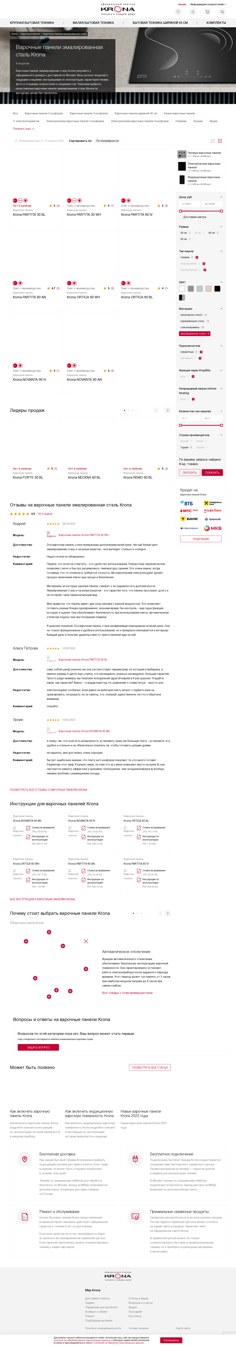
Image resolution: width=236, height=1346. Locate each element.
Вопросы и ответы (141, 1302)
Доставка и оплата (97, 1298)
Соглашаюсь (171, 1340)
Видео (133, 1307)
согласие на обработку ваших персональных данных (82, 1340)
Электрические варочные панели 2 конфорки (75, 121)
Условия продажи (139, 1328)
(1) (112, 205)
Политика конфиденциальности (103, 1328)
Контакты (135, 1316)
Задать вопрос (38, 1047)
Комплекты (216, 22)
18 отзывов (45, 513)
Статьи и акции (138, 1298)
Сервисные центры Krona (101, 1307)
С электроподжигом (26, 121)
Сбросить (190, 472)
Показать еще (22, 128)
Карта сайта (183, 1328)
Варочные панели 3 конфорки (89, 113)
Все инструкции (42, 899)
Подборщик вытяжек (98, 1320)
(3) (58, 205)
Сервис (90, 1302)
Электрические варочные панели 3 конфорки (140, 121)
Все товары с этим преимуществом (127, 992)
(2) (55, 468)
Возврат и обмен (96, 1311)
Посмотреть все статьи (150, 1067)
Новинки (181, 121)
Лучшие (198, 121)
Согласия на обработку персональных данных (118, 1343)
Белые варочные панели (179, 113)
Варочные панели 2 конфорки (44, 113)
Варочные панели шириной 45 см (136, 113)
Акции (182, 4)
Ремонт (90, 1316)
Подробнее (201, 528)
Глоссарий (135, 1311)
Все (15, 113)
